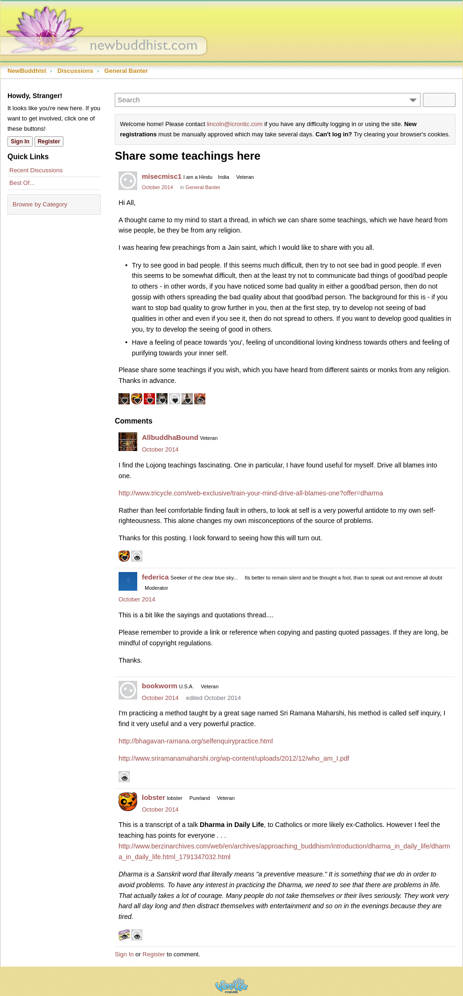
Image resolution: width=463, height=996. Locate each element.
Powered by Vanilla (231, 985)
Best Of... (22, 182)
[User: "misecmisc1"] (128, 180)
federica (155, 577)
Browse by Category (40, 204)
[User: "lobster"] (128, 801)
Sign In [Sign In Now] (20, 141)
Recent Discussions (36, 170)
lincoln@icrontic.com (234, 123)
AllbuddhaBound (170, 437)
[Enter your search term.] (268, 100)
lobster (153, 797)
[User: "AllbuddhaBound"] (128, 441)
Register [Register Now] (49, 141)
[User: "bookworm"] (128, 690)
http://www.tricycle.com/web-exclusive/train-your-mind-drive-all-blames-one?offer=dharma (251, 493)
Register (153, 954)
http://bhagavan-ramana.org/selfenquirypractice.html (196, 741)
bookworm (159, 686)
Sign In (124, 954)
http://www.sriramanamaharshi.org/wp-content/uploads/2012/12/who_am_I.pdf (234, 758)
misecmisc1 (162, 176)
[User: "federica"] (128, 581)
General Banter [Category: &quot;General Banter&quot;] (202, 187)
